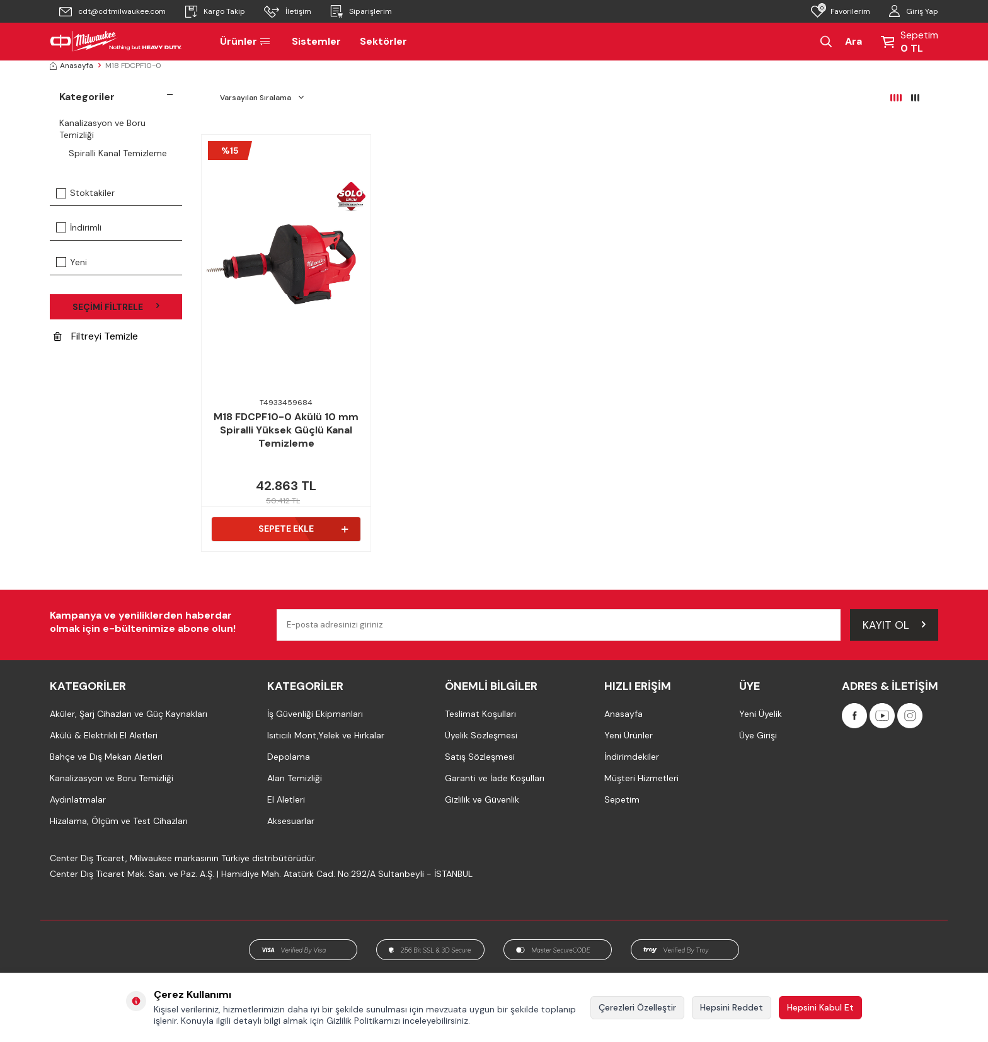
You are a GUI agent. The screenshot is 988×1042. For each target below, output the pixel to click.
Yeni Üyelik (760, 713)
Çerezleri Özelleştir (637, 1007)
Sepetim (622, 799)
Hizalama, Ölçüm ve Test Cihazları (119, 821)
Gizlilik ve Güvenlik (482, 799)
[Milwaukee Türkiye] (116, 41)
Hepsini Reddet (731, 1007)
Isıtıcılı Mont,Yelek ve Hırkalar (325, 735)
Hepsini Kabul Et (820, 1007)
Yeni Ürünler (628, 735)
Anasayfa (71, 65)
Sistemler (316, 41)
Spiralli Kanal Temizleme (118, 153)
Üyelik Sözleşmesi (481, 735)
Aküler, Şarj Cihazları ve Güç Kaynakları (128, 713)
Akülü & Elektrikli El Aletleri (104, 735)
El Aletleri (286, 799)
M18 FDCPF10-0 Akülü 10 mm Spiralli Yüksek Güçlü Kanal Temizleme (286, 430)
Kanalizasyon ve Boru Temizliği (102, 128)
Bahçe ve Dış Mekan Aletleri (106, 756)
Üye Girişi (758, 735)
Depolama (288, 756)
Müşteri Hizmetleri (641, 778)
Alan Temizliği (294, 778)
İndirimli (78, 227)
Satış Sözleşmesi (480, 756)
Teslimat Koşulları (480, 713)
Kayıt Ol (894, 624)
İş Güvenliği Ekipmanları (315, 713)
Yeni (71, 262)
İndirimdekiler (631, 756)
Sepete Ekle (303, 528)
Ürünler (246, 41)
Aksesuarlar (290, 821)
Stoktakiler (85, 192)
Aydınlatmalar (78, 799)
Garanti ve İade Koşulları (494, 778)
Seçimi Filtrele (115, 306)
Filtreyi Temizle (96, 336)
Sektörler (383, 41)
